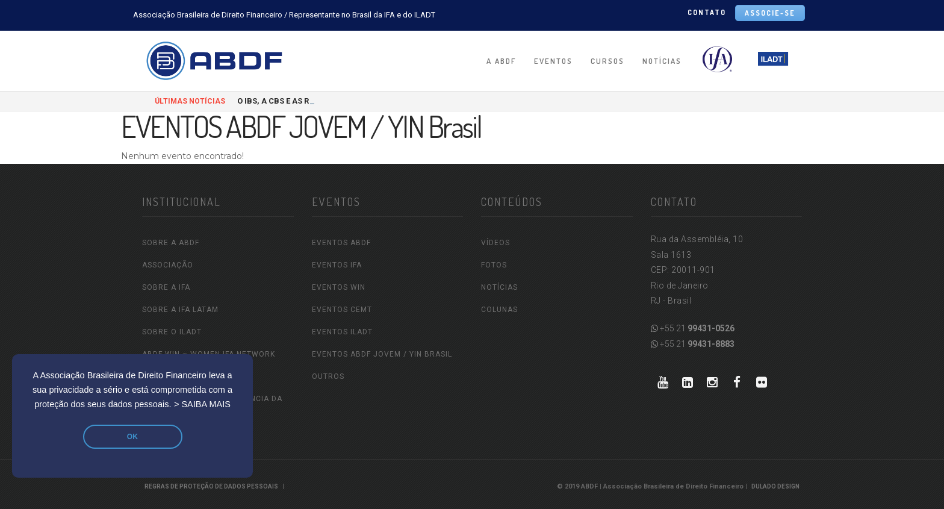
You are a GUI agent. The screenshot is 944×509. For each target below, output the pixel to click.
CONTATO (707, 12)
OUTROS (328, 376)
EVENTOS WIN (338, 287)
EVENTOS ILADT (342, 332)
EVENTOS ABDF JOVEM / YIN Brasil (382, 354)
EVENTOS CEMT (342, 309)
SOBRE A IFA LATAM (180, 309)
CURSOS (607, 61)
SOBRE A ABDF (170, 243)
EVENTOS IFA (337, 265)
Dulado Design (775, 486)
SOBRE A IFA (166, 287)
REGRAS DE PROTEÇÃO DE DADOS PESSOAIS (211, 486)
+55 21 (692, 328)
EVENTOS (553, 61)
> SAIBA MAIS (202, 404)
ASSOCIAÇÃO (167, 265)
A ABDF (501, 61)
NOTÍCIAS (662, 61)
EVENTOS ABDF (341, 243)
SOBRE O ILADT (172, 332)
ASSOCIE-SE (770, 12)
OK (132, 436)
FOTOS (494, 265)
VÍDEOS (495, 243)
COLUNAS (499, 309)
